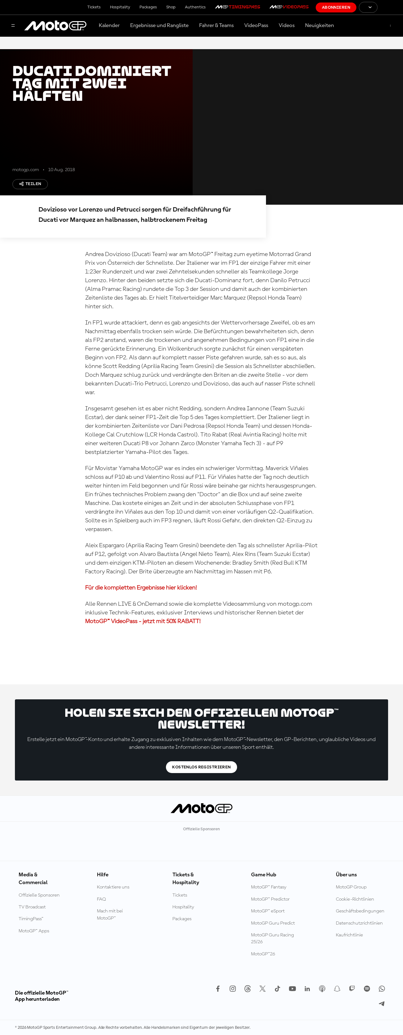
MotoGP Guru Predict (273, 923)
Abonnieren (336, 7)
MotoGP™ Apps (34, 931)
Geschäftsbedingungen (360, 911)
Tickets (94, 7)
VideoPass (256, 25)
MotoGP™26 (263, 954)
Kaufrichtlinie (349, 935)
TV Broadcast (32, 907)
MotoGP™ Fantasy (268, 887)
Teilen (30, 183)
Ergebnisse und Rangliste (159, 25)
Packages (148, 7)
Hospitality (120, 7)
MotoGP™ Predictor (270, 899)
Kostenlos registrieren (201, 767)
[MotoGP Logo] (55, 26)
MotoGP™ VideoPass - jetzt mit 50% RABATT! (143, 621)
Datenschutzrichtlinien (359, 923)
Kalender (109, 25)
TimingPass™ (31, 918)
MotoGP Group (351, 887)
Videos (287, 25)
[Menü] (13, 26)
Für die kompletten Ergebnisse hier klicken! (141, 588)
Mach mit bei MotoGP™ (110, 915)
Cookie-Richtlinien (355, 899)
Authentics (195, 7)
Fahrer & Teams (216, 25)
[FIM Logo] (390, 7)
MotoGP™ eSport (268, 911)
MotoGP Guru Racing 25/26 (272, 938)
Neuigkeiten (319, 25)
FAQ (101, 899)
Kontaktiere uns (113, 887)
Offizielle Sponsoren (39, 895)
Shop (171, 7)
